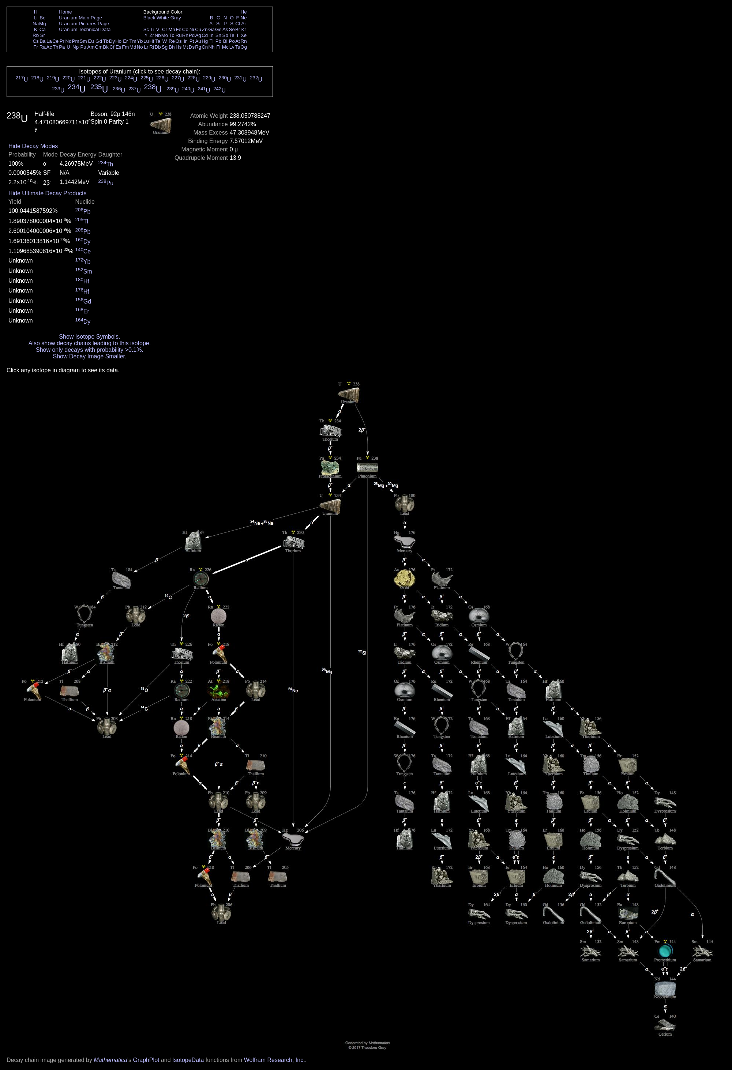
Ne (244, 17)
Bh (171, 47)
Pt (191, 41)
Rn (244, 41)
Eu (91, 41)
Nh (212, 47)
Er (125, 41)
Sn (218, 35)
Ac (49, 47)
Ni (191, 29)
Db (158, 47)
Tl (212, 41)
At (237, 41)
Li (35, 17)
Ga (211, 29)
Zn (205, 29)
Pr (62, 41)
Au (198, 41)
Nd (68, 41)
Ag (198, 35)
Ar (243, 23)
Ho (118, 41)
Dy (112, 41)
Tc (171, 35)
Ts (237, 47)
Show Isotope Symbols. (89, 337)
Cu (198, 29)
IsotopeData (188, 1060)
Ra (43, 47)
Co (185, 29)
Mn (171, 29)
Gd (98, 41)
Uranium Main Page (80, 17)
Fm (125, 47)
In (212, 35)
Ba (42, 41)
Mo (164, 35)
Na (36, 23)
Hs (178, 47)
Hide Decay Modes (33, 146)
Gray (175, 17)
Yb (140, 41)
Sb (225, 35)
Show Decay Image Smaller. (89, 356)
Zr (152, 35)
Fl (218, 47)
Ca (43, 29)
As (225, 29)
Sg (165, 47)
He (244, 12)
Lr (146, 47)
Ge (218, 29)
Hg (205, 41)
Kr (243, 29)
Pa (62, 47)
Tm (132, 41)
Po (232, 41)
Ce (55, 41)
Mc (225, 47)
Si (218, 23)
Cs (35, 41)
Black (149, 17)
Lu (146, 41)
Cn (205, 47)
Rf (151, 47)
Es (118, 47)
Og (243, 47)
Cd (205, 35)
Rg (198, 47)
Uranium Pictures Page (84, 23)
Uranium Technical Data (84, 29)
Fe (178, 29)
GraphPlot (146, 1060)
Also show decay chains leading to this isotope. (90, 343)
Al (211, 23)
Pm (75, 41)
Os (179, 41)
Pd (192, 35)
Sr (42, 35)
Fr (35, 47)
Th (56, 47)
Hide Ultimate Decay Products (47, 193)
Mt (185, 47)
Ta (157, 41)
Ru (179, 35)
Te (231, 35)
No (140, 47)
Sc (146, 29)
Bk (106, 47)
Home (65, 12)
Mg (42, 23)
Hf (151, 41)
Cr (164, 29)
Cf (111, 47)
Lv (231, 47)
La (49, 41)
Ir (185, 41)
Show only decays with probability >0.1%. (89, 350)
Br (237, 29)
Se (232, 29)
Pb (218, 41)
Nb (158, 35)
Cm (99, 47)
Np (75, 47)
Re (172, 41)
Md (132, 47)
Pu (83, 47)
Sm (83, 41)
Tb (106, 41)
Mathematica (110, 1060)
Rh (185, 35)
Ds (192, 47)
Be (42, 17)
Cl (237, 23)
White (163, 17)
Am (91, 47)
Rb (36, 35)
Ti (152, 29)
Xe (244, 35)
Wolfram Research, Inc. (274, 1060)
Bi (225, 41)
